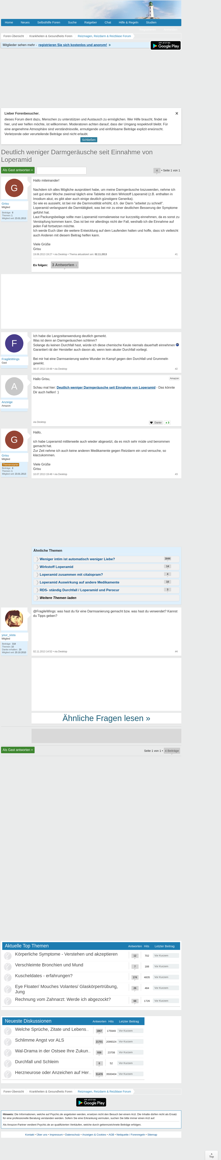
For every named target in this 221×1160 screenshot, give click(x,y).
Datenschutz (72, 1134)
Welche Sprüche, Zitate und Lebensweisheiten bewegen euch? (77, 1029)
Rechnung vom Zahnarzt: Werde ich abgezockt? (63, 999)
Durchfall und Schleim (37, 1061)
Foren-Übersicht (13, 1091)
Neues (25, 22)
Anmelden (170, 29)
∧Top (211, 1155)
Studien (151, 22)
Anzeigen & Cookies (94, 1134)
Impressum (56, 1134)
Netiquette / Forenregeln (130, 1134)
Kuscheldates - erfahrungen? (44, 975)
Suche (72, 22)
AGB (111, 1134)
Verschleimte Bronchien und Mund (49, 964)
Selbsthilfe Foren (48, 22)
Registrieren (148, 29)
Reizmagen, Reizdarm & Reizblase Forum (104, 1091)
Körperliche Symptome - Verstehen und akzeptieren (66, 954)
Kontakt (29, 1134)
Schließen (89, 139)
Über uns (42, 1134)
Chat (108, 22)
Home (9, 22)
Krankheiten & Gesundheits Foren (50, 1091)
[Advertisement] (106, 684)
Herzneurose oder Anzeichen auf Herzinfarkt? (60, 1072)
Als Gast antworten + (18, 170)
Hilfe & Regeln (128, 22)
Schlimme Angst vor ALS (39, 1040)
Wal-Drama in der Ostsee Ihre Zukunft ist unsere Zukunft (71, 1050)
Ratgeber (90, 22)
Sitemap (152, 1134)
